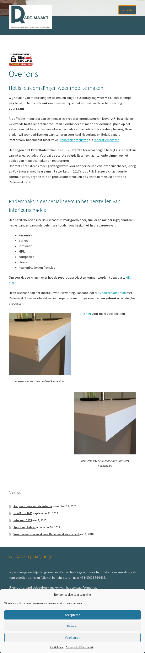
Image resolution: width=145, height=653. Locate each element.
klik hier (85, 314)
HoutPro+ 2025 (23, 513)
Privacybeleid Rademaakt (79, 647)
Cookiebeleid (57, 647)
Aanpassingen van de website (33, 506)
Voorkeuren (72, 638)
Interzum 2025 (23, 520)
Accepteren (72, 615)
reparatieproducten (74, 140)
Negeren (72, 626)
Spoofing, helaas (25, 527)
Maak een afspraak (112, 293)
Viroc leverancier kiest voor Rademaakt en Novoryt (46, 534)
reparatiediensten (106, 140)
